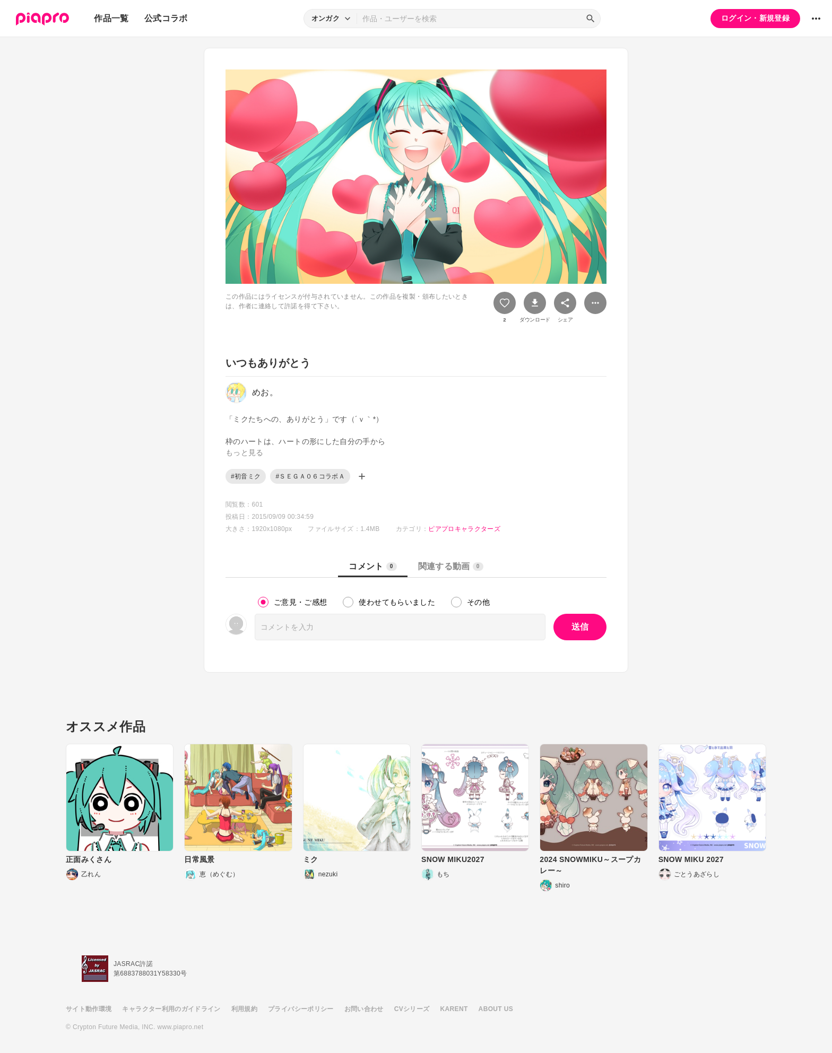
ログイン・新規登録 (755, 18)
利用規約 (244, 1009)
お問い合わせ (364, 1009)
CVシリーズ (412, 1009)
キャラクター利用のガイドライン (171, 1009)
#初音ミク (246, 476)
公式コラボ (166, 18)
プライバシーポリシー (301, 1009)
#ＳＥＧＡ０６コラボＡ (310, 476)
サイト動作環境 (88, 1009)
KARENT (454, 1009)
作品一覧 (111, 18)
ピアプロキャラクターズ (464, 529)
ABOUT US (496, 1009)
